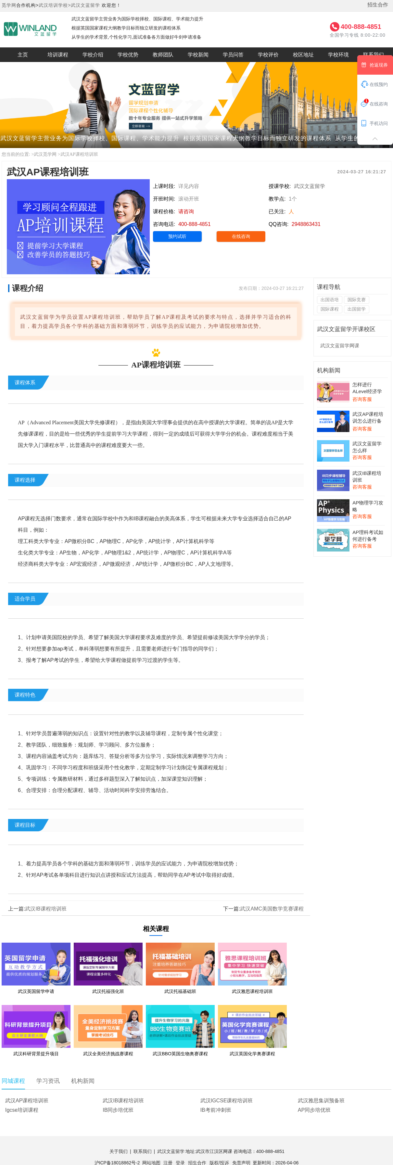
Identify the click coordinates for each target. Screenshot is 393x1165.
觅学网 (9, 5)
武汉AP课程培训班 (79, 154)
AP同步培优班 (314, 1110)
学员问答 (233, 54)
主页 (23, 54)
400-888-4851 (361, 26)
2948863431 (306, 224)
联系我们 (142, 1151)
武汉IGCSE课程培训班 (226, 1100)
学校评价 (268, 54)
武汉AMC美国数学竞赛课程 (272, 908)
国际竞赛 (357, 299)
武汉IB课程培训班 (45, 908)
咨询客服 (362, 399)
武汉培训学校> (55, 5)
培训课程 (57, 54)
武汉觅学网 (45, 154)
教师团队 (163, 54)
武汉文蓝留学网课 (339, 345)
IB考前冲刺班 (215, 1110)
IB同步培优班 (118, 1110)
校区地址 (303, 54)
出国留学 (357, 309)
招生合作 (377, 4)
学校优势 (128, 54)
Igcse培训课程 (21, 1110)
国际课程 (330, 309)
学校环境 (338, 54)
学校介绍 (92, 54)
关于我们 (118, 1151)
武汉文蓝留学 (85, 5)
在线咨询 (241, 236)
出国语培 (330, 299)
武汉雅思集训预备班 (321, 1100)
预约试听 (177, 236)
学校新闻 (198, 54)
